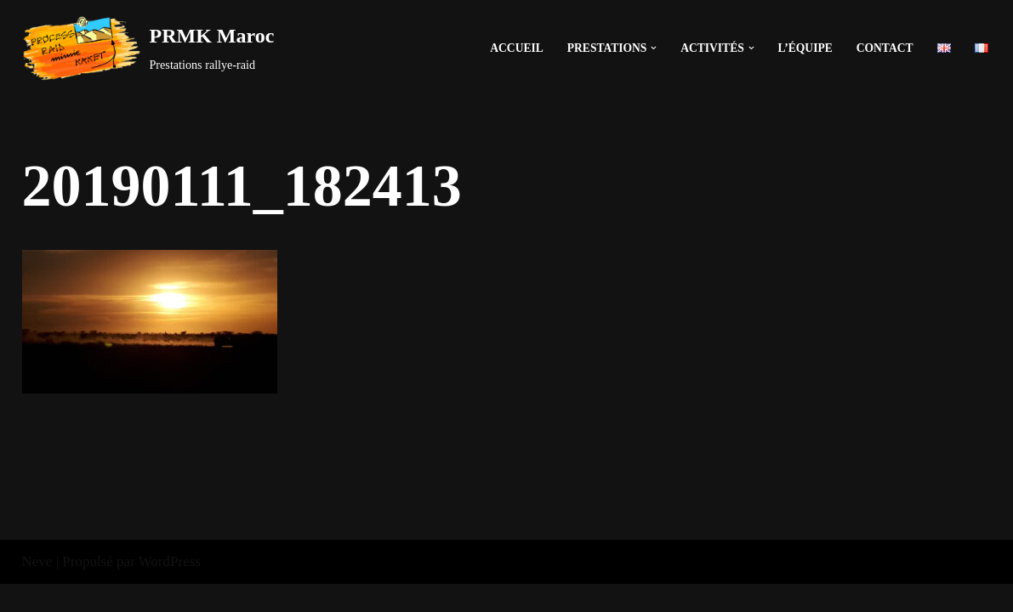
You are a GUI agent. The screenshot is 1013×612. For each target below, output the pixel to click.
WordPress (170, 589)
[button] (654, 48)
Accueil (516, 48)
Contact (884, 48)
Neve (37, 589)
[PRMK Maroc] (148, 48)
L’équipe (804, 48)
